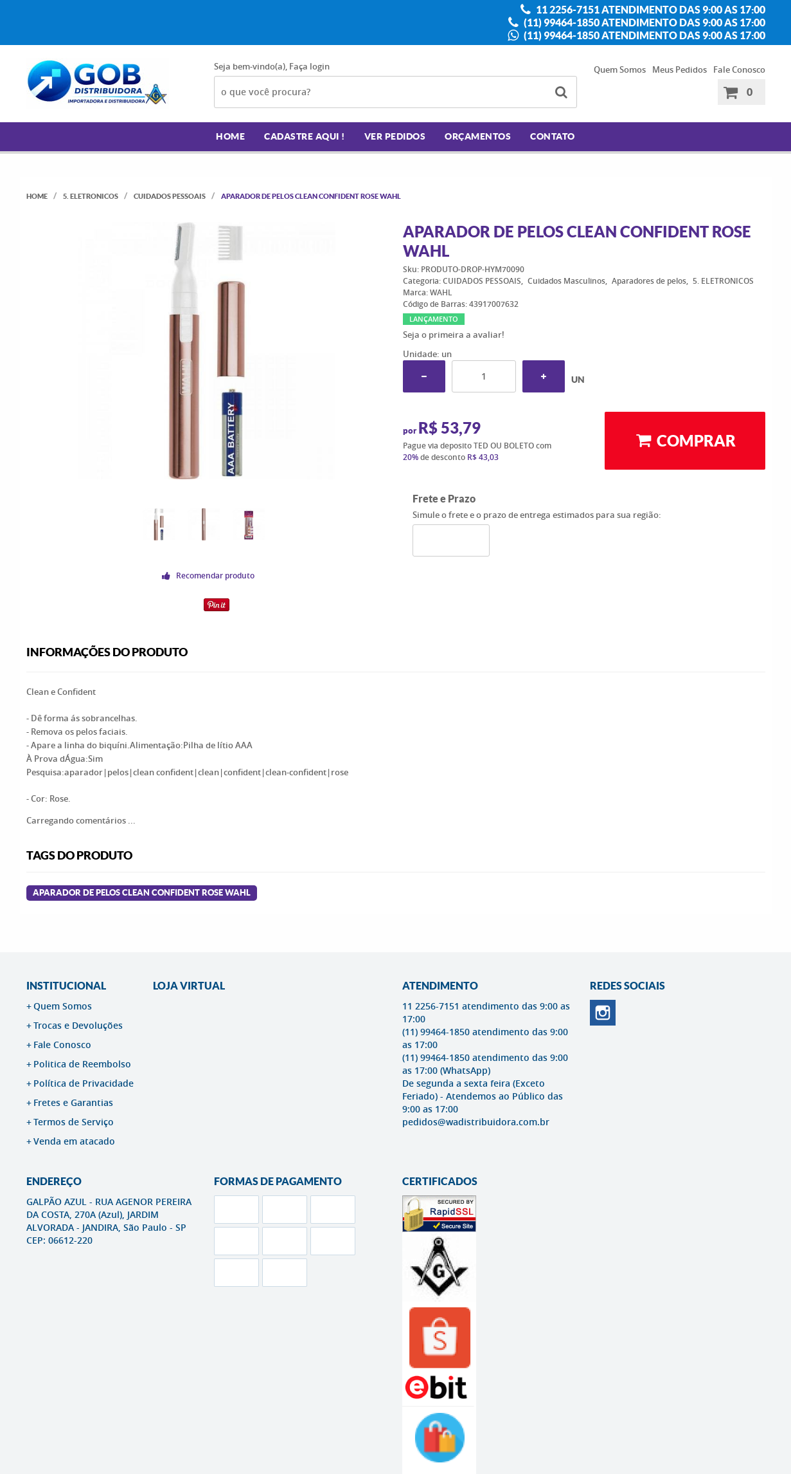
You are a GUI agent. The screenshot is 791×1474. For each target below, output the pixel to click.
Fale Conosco (739, 69)
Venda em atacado (74, 1141)
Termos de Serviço (73, 1122)
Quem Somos (620, 69)
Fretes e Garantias (73, 1102)
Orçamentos (478, 136)
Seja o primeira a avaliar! (453, 334)
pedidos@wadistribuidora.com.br (475, 1122)
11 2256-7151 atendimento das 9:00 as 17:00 (649, 9)
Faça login (309, 66)
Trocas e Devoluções (78, 1025)
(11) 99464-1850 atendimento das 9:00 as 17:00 (643, 22)
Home (230, 136)
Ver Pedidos (395, 136)
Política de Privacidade (83, 1083)
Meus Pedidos (679, 69)
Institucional (66, 985)
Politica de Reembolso (82, 1064)
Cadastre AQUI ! (304, 136)
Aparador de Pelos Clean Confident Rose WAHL (142, 893)
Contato (552, 136)
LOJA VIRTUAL (189, 985)
